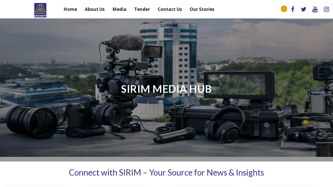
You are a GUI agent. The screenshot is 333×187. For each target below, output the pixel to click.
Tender (142, 9)
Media (119, 9)
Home (70, 9)
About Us (95, 9)
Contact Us (170, 9)
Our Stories (202, 9)
